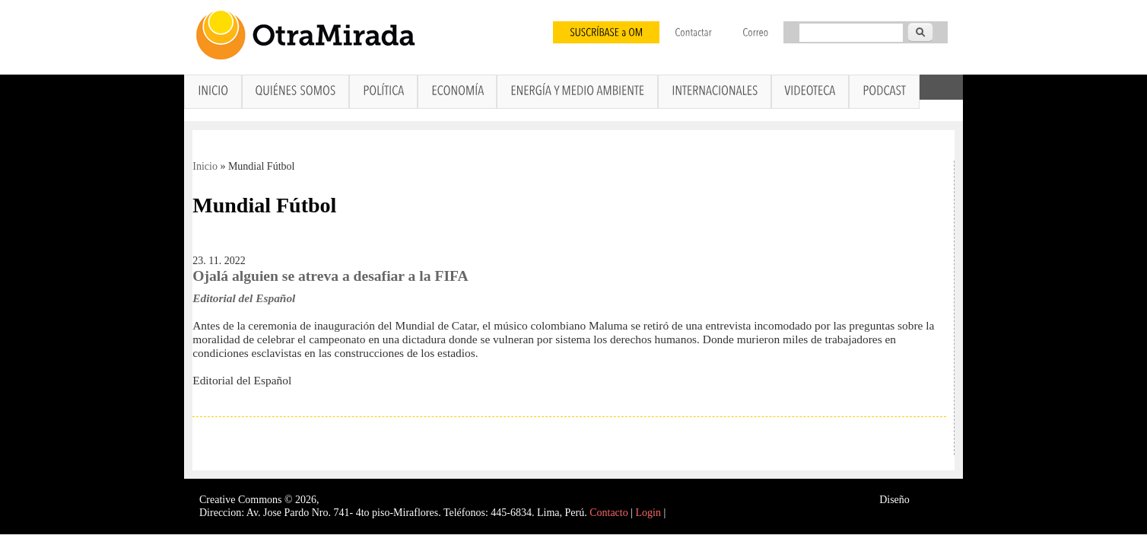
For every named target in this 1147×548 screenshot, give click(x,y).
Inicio (205, 166)
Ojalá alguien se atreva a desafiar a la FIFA (330, 276)
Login (648, 512)
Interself (930, 499)
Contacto (608, 512)
